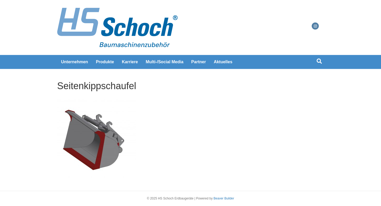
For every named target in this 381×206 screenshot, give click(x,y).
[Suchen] (319, 61)
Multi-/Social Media (164, 62)
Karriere (130, 62)
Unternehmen (74, 62)
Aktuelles (223, 62)
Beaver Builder (224, 198)
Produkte (105, 62)
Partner (198, 62)
